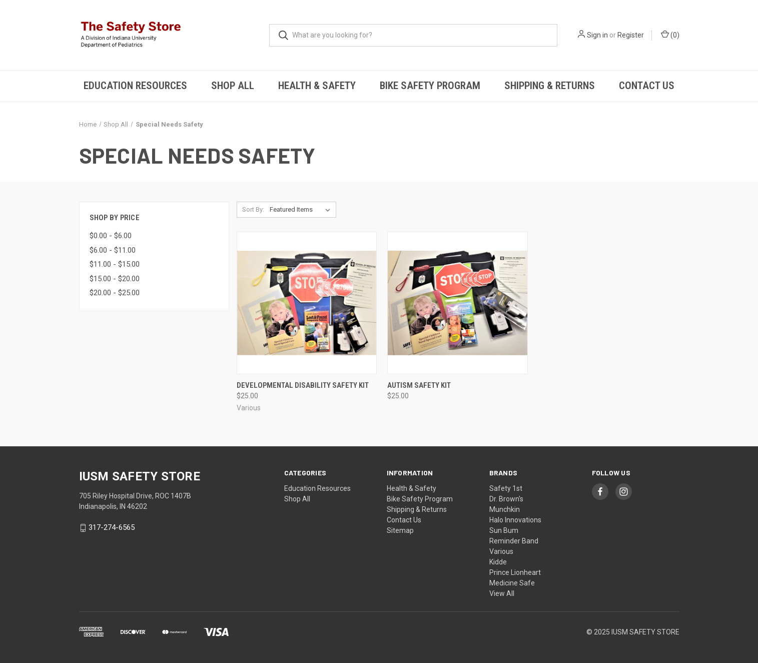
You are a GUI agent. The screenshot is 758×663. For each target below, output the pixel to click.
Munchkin (504, 509)
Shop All (232, 86)
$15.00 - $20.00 (115, 278)
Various (501, 551)
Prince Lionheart (515, 572)
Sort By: (253, 209)
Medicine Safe (512, 583)
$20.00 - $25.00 (115, 292)
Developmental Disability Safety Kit (303, 385)
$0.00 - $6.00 (111, 235)
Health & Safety (317, 86)
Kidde (498, 562)
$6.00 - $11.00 (113, 250)
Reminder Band (513, 541)
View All (501, 593)
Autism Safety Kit (419, 385)
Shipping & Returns (549, 86)
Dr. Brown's (506, 499)
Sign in (597, 35)
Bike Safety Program (430, 86)
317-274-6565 (112, 527)
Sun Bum (503, 530)
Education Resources (135, 86)
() (670, 34)
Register (630, 35)
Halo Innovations (515, 520)
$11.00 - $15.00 (115, 264)
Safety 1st (505, 488)
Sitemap (400, 530)
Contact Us (646, 86)
